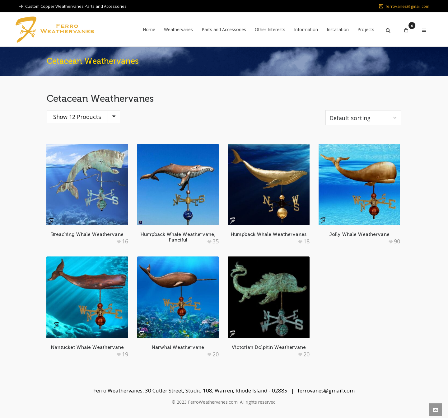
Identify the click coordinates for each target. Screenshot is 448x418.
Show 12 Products (77, 116)
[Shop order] (363, 117)
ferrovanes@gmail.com (404, 6)
